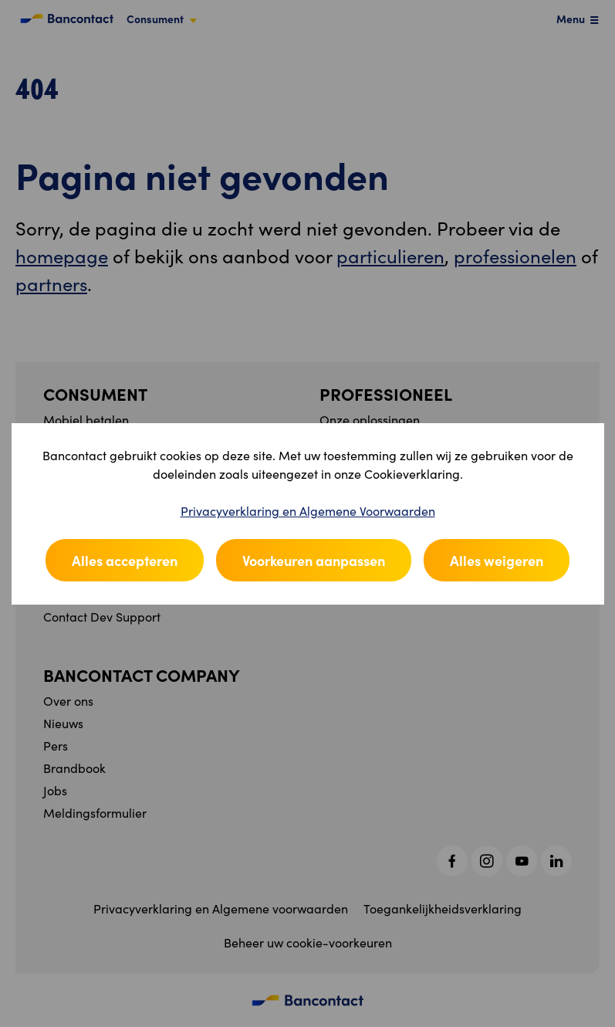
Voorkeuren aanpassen (313, 560)
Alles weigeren (496, 560)
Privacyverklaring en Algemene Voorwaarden (308, 511)
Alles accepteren (124, 560)
